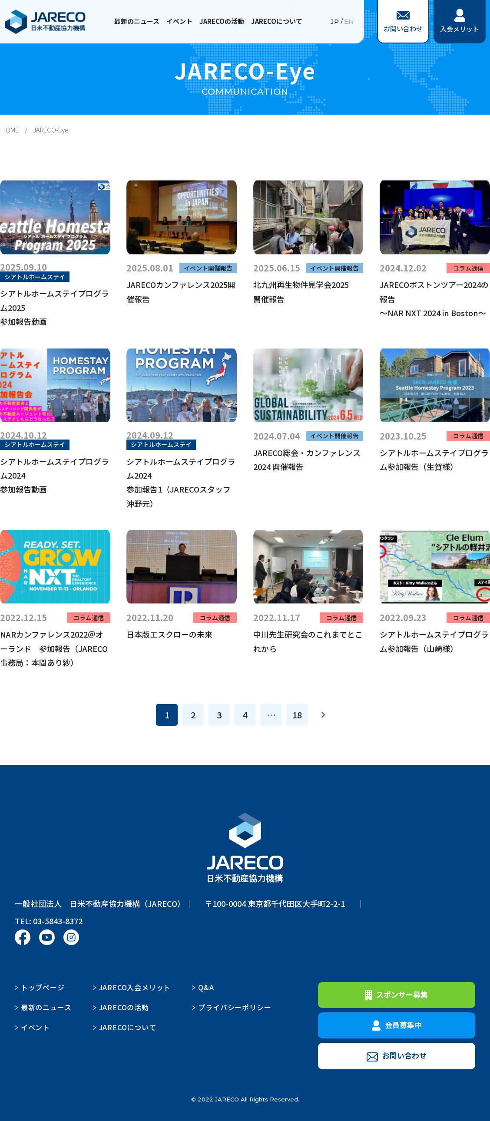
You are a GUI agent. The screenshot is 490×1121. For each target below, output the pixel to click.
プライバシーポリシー (234, 1007)
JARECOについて (276, 21)
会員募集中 (397, 1025)
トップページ (43, 987)
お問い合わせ (403, 22)
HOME (10, 129)
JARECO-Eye (50, 129)
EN (349, 22)
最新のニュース (136, 21)
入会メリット (459, 21)
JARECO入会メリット (135, 987)
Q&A (206, 987)
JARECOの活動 (221, 21)
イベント (179, 21)
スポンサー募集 (396, 994)
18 (297, 714)
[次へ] (323, 715)
